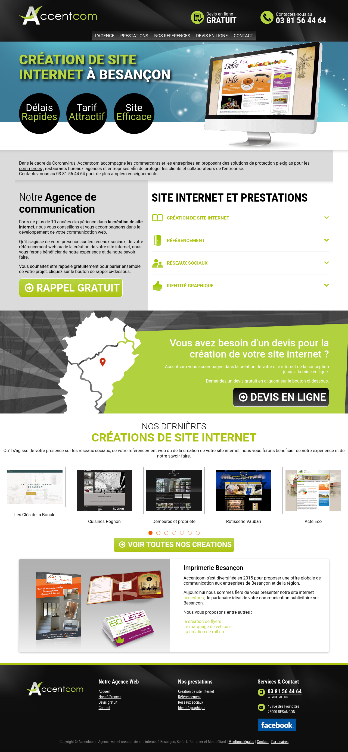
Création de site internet (196, 691)
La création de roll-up (204, 631)
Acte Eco (313, 521)
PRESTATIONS (134, 35)
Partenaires (280, 742)
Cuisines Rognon (104, 521)
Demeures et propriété (174, 521)
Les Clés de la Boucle (34, 514)
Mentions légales (241, 742)
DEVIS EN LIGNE (212, 35)
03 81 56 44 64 (301, 20)
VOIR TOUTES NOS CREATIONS (175, 544)
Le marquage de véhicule (208, 626)
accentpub (194, 597)
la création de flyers (202, 621)
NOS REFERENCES (172, 35)
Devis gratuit (108, 702)
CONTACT (243, 35)
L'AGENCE (104, 35)
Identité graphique (191, 708)
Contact (104, 708)
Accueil (104, 691)
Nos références (110, 697)
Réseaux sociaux (190, 702)
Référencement (189, 697)
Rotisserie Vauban (243, 521)
